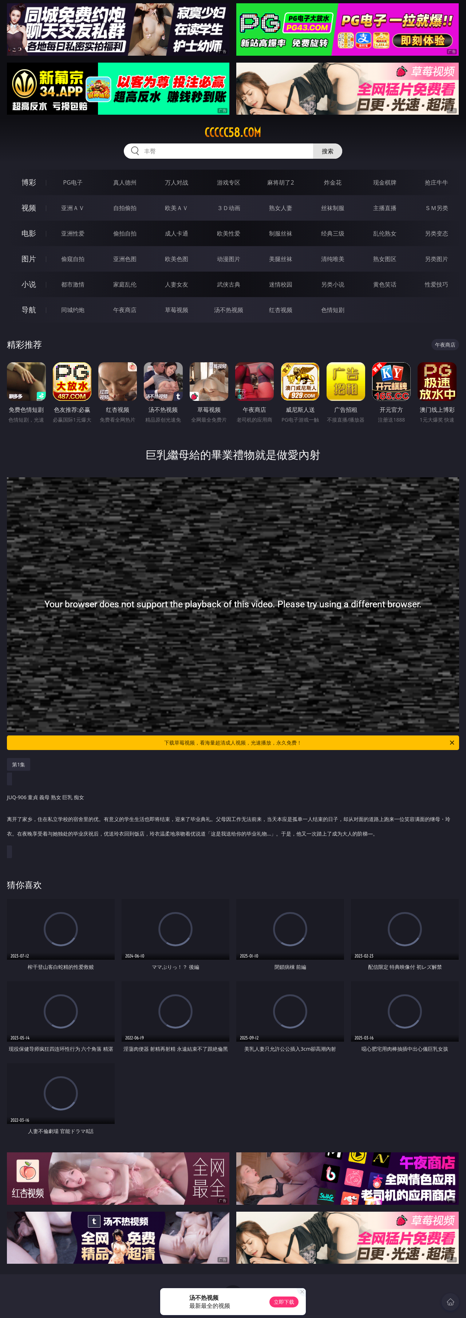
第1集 (18, 764)
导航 (28, 310)
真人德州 (125, 182)
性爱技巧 (436, 284)
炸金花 (332, 182)
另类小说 (332, 284)
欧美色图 (176, 259)
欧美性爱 (228, 233)
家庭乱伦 (125, 284)
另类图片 (436, 259)
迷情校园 (280, 284)
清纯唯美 (332, 259)
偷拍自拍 (125, 233)
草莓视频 (176, 310)
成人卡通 (176, 233)
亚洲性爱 (72, 233)
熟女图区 (384, 259)
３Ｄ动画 (228, 208)
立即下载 (284, 1301)
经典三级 (332, 233)
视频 (28, 208)
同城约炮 (72, 310)
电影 (28, 233)
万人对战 (176, 182)
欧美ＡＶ (176, 208)
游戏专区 (228, 182)
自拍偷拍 (125, 208)
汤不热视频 (228, 310)
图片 (28, 259)
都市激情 (72, 284)
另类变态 (436, 233)
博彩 (28, 182)
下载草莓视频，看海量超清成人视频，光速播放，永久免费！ (309, 742)
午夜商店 (125, 310)
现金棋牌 (384, 182)
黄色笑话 (384, 284)
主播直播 (384, 208)
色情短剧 (332, 310)
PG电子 (72, 182)
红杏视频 (280, 310)
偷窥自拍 (72, 259)
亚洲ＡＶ (72, 208)
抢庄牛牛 (436, 182)
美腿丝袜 (280, 259)
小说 (28, 284)
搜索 (327, 151)
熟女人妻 (280, 208)
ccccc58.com (233, 132)
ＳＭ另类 (436, 208)
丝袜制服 (332, 208)
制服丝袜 (280, 233)
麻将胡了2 (280, 182)
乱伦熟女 (384, 233)
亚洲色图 (125, 259)
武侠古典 (228, 284)
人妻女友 (176, 284)
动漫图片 (228, 259)
